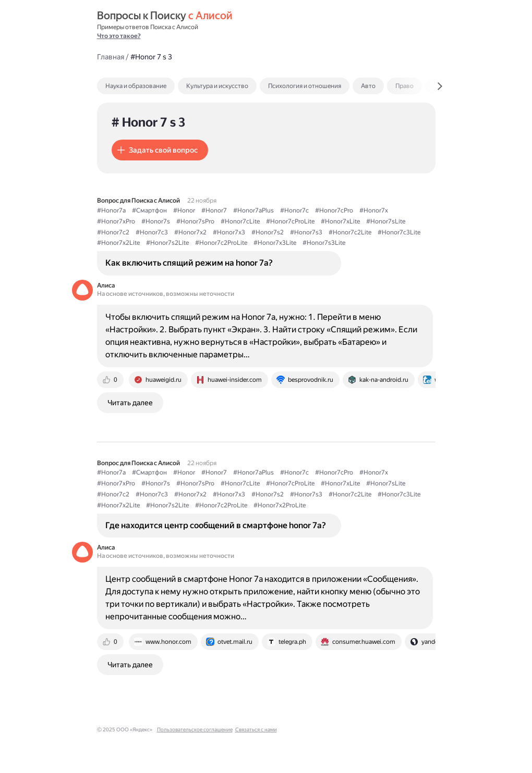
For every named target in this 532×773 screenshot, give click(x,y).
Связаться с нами (256, 729)
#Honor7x (373, 210)
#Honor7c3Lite (399, 232)
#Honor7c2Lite (350, 232)
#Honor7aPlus (253, 210)
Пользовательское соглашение (195, 729)
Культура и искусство (217, 86)
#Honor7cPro (334, 210)
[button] (160, 150)
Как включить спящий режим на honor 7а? (189, 263)
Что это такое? (119, 36)
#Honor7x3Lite (274, 242)
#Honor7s (155, 221)
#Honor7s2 (267, 232)
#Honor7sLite (385, 221)
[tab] (158, 86)
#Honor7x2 (190, 232)
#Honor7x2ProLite (279, 505)
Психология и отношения (304, 86)
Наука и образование (135, 86)
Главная (110, 57)
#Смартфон (149, 210)
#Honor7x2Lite (118, 242)
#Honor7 (214, 210)
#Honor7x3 (229, 232)
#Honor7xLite (340, 221)
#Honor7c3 (152, 232)
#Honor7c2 (113, 232)
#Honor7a (111, 210)
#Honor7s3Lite (324, 242)
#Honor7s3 (306, 232)
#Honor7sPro (195, 221)
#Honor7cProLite (290, 221)
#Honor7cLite (240, 221)
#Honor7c (294, 210)
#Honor (184, 210)
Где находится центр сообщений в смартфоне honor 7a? (215, 525)
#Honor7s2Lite (167, 242)
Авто (368, 86)
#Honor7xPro (116, 221)
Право (404, 86)
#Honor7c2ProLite (221, 242)
